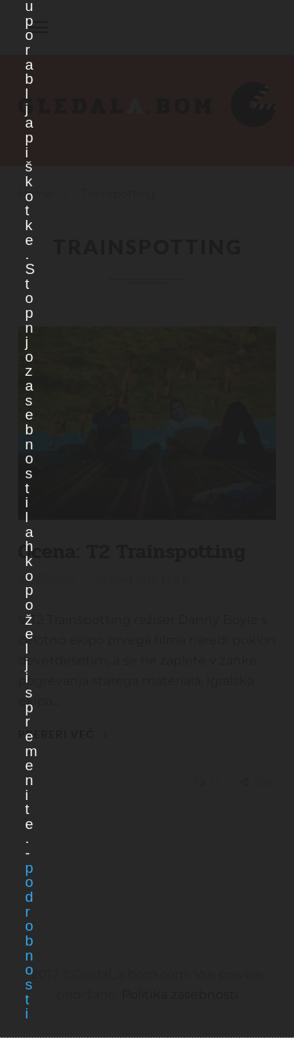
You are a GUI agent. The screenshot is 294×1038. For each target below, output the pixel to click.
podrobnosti (28, 941)
